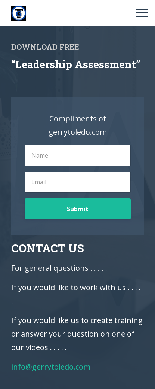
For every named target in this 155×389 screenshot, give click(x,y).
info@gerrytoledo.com (50, 367)
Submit (78, 209)
